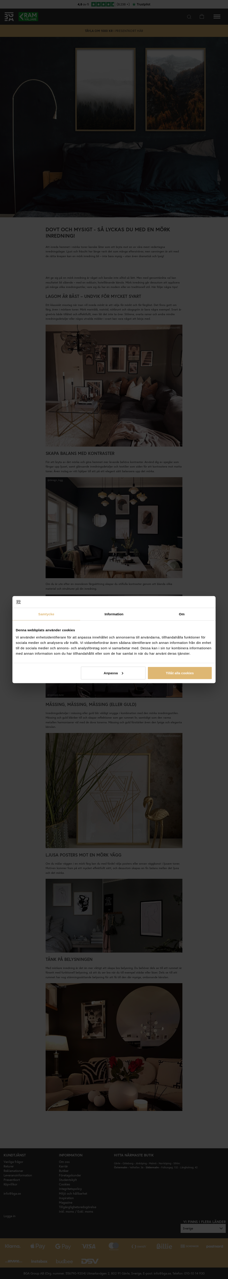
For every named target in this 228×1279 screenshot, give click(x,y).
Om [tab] (181, 614)
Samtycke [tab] (46, 614)
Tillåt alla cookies (180, 673)
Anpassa (113, 673)
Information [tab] (114, 614)
